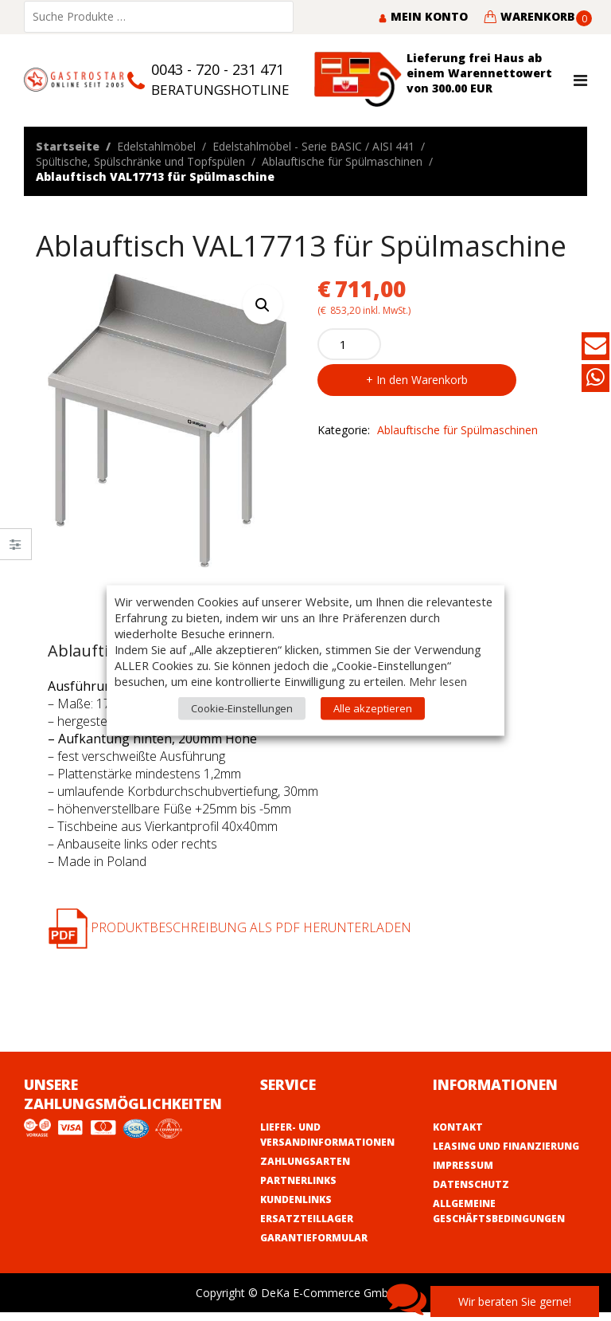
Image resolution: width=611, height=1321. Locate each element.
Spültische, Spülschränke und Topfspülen (140, 161)
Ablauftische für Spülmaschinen (342, 161)
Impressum (463, 1165)
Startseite (67, 146)
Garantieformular (314, 1238)
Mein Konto (423, 16)
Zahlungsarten (305, 1161)
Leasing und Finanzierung (506, 1146)
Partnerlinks (298, 1180)
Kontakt (458, 1127)
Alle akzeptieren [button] (372, 708)
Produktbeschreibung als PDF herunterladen (229, 927)
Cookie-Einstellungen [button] (242, 708)
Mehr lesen (438, 681)
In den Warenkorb (422, 379)
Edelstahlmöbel (156, 146)
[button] (262, 304)
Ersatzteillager (306, 1218)
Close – (15, 549)
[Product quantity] (349, 344)
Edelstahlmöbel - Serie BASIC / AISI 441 (313, 146)
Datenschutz (471, 1184)
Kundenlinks (296, 1199)
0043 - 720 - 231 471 (217, 69)
